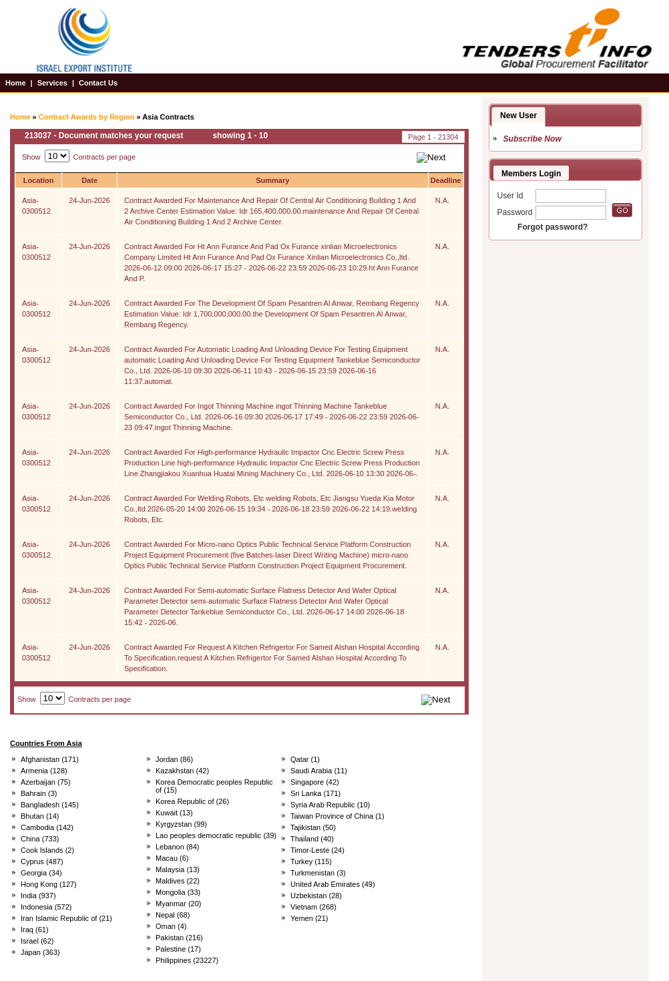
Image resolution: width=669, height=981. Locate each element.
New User (518, 115)
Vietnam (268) (313, 907)
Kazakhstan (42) (182, 771)
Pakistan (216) (179, 938)
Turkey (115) (311, 861)
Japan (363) (40, 952)
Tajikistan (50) (313, 827)
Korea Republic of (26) (192, 801)
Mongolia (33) (178, 892)
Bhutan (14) (40, 816)
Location (38, 180)
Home (15, 83)
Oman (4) (171, 926)
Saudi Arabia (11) (318, 771)
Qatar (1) (305, 759)
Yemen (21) (309, 918)
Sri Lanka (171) (315, 793)
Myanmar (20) (178, 904)
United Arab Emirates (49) (332, 884)
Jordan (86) (174, 759)
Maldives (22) (178, 881)
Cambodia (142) (47, 827)
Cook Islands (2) (47, 850)
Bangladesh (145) (50, 805)
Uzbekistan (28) (316, 896)
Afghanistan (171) (50, 759)
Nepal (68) (173, 915)
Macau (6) (172, 858)
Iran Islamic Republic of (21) (66, 918)
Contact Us (98, 83)
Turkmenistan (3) (318, 873)
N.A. (442, 200)
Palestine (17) (178, 949)
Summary (272, 180)
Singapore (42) (314, 782)
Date (89, 180)
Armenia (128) (44, 771)
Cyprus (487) (42, 861)
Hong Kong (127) (49, 884)
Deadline (446, 180)
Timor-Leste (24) (317, 850)
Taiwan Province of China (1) (337, 816)
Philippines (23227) (187, 960)
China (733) (40, 839)
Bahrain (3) (39, 793)
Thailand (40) (312, 839)
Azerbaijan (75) (46, 782)
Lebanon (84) (177, 847)
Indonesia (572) (46, 907)
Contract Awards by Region (87, 117)
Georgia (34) (41, 873)
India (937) (38, 896)
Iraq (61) (35, 930)
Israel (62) (37, 941)
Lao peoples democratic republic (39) (216, 835)
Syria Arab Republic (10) (330, 805)
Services (52, 83)
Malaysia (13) (178, 869)
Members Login (531, 173)
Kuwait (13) (174, 813)
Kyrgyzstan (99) (181, 824)
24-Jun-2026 (89, 200)
